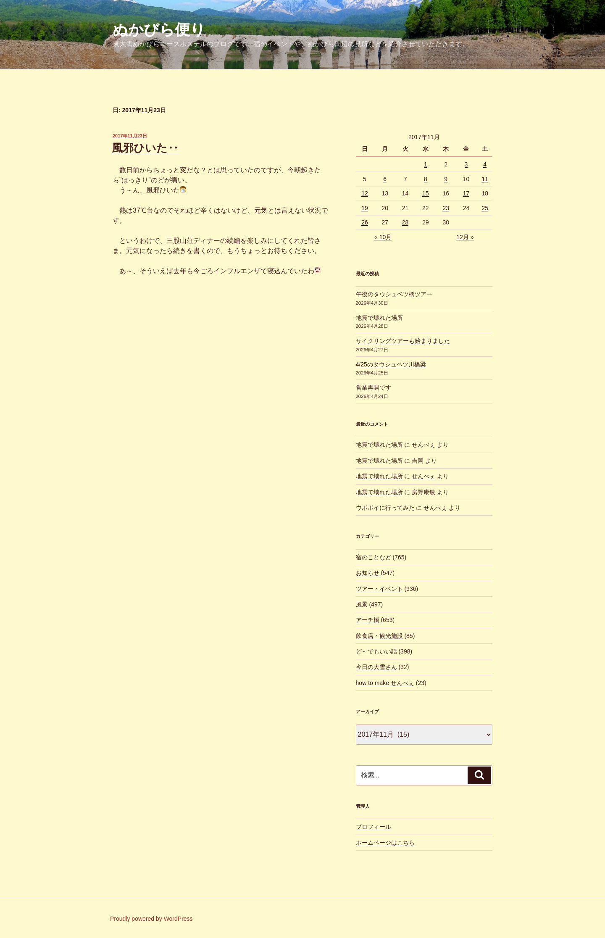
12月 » (464, 237)
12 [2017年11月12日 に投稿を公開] (364, 193)
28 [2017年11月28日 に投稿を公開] (405, 222)
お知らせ (367, 572)
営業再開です (373, 387)
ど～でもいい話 (376, 651)
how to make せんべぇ (385, 683)
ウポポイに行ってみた (385, 507)
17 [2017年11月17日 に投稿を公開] (466, 193)
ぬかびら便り (159, 29)
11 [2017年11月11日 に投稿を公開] (484, 179)
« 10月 (383, 237)
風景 (362, 604)
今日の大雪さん (376, 667)
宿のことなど (373, 557)
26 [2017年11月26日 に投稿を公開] (364, 222)
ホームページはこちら (385, 842)
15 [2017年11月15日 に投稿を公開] (425, 193)
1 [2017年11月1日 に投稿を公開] (425, 164)
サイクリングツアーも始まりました (403, 340)
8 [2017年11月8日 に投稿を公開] (425, 179)
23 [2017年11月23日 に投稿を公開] (445, 208)
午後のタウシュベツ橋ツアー (394, 294)
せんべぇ (423, 444)
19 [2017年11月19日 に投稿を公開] (364, 208)
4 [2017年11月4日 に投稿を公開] (485, 164)
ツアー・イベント (379, 588)
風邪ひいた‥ (145, 148)
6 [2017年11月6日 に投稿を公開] (385, 179)
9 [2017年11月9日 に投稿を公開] (445, 179)
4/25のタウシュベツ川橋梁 (391, 364)
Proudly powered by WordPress (151, 918)
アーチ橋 (367, 620)
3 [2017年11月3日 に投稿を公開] (466, 164)
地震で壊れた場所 (379, 317)
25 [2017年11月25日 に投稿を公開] (484, 208)
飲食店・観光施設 (379, 635)
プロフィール (373, 826)
